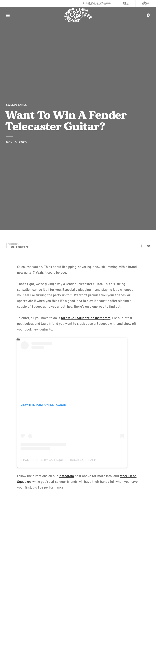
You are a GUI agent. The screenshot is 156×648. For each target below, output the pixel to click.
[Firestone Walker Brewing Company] (97, 3)
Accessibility (78, 613)
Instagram (66, 476)
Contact (78, 597)
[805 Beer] (126, 3)
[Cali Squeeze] (146, 3)
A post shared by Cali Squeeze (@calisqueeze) (58, 459)
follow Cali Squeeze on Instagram (85, 318)
